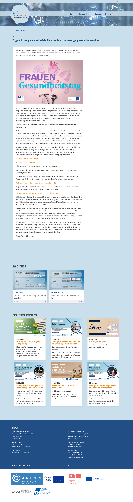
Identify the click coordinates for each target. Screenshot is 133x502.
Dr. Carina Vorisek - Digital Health (27, 158)
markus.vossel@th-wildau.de (21, 446)
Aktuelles (73, 14)
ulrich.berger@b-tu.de (75, 446)
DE (117, 1)
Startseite (16, 30)
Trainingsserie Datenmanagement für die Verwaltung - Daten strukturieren (29, 386)
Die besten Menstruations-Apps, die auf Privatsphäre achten (36, 183)
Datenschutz (16, 465)
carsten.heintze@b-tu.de (75, 457)
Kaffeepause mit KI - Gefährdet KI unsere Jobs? (64, 386)
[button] (49, 82)
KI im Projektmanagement (98, 341)
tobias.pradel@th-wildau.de (20, 452)
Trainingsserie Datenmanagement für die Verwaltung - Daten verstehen (66, 342)
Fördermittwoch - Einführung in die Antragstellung (28, 342)
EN (120, 1)
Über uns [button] (108, 14)
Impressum (26, 465)
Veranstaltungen (86, 14)
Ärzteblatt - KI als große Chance (27, 162)
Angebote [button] (99, 14)
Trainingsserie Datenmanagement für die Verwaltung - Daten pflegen (103, 386)
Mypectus (52, 170)
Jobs (117, 14)
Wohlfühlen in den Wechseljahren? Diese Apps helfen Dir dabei (37, 193)
